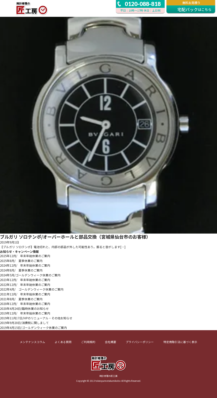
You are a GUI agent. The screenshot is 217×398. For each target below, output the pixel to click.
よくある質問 (63, 342)
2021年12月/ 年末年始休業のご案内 (25, 294)
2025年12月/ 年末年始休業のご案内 (25, 256)
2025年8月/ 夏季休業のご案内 (21, 260)
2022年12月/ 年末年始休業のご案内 (25, 284)
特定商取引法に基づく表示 (180, 342)
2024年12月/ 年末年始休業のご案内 (25, 265)
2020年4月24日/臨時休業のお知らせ (24, 308)
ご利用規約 (88, 342)
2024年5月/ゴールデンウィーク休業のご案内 (30, 275)
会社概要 (110, 342)
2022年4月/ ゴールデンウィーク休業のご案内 (31, 289)
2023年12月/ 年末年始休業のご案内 (25, 279)
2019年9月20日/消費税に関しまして (24, 322)
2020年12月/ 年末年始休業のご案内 (25, 303)
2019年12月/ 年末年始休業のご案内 (25, 313)
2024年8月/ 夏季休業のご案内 (21, 270)
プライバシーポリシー (140, 342)
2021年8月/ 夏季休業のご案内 (21, 299)
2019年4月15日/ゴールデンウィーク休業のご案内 (33, 327)
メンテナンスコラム (32, 342)
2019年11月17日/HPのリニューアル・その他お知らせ (36, 318)
